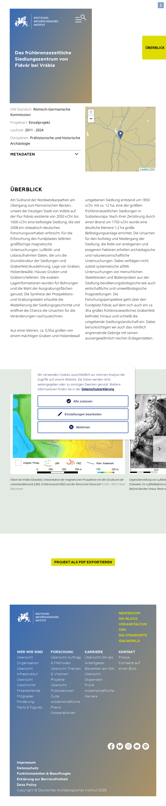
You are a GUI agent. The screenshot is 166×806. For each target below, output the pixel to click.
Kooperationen (63, 712)
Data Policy (27, 785)
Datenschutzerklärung (97, 389)
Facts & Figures (29, 707)
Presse (124, 657)
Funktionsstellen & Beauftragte (44, 773)
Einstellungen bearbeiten (83, 414)
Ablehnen (83, 427)
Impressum (26, 762)
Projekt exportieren (83, 562)
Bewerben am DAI (99, 668)
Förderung (25, 701)
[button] (159, 449)
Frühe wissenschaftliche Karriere (99, 690)
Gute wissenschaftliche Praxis (65, 701)
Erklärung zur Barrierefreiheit (42, 779)
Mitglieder (25, 696)
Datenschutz (27, 768)
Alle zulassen (83, 401)
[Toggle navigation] (75, 21)
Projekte (58, 679)
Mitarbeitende (28, 690)
